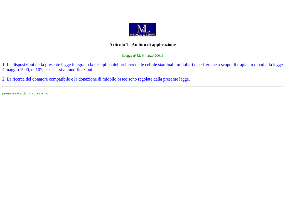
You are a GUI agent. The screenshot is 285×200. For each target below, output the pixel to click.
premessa (9, 93)
